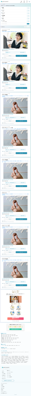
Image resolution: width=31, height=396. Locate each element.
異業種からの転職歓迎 (3, 361)
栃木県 (14, 335)
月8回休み (10, 362)
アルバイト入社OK (3, 362)
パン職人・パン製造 (6, 345)
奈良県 (12, 334)
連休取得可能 (7, 362)
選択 (28, 10)
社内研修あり (6, 360)
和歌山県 (14, 334)
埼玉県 (10, 335)
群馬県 (17, 335)
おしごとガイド (9, 373)
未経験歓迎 (11, 360)
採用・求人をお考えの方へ (8, 380)
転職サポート (8, 370)
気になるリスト (4, 378)
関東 (1, 335)
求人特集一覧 (3, 375)
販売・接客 (10, 345)
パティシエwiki (9, 375)
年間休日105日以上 (14, 362)
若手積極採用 (17, 360)
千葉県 (8, 335)
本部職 (16, 345)
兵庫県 (6, 334)
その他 (18, 345)
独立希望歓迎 (23, 360)
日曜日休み (22, 362)
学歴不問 (20, 360)
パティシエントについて (4, 383)
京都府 (10, 334)
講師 (14, 345)
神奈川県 (6, 335)
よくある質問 (2, 386)
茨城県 (12, 335)
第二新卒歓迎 (14, 360)
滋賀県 (8, 334)
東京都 (3, 335)
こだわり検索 (3, 373)
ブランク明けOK (21, 361)
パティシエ (2, 345)
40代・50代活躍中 (26, 361)
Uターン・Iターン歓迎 (8, 361)
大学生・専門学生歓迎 (17, 361)
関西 (1, 334)
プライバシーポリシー (3, 391)
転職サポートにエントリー (15, 318)
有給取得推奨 (25, 362)
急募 (8, 360)
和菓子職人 (12, 345)
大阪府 (3, 334)
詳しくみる (21, 55)
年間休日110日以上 (18, 362)
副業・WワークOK (13, 361)
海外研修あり (2, 360)
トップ (3, 370)
